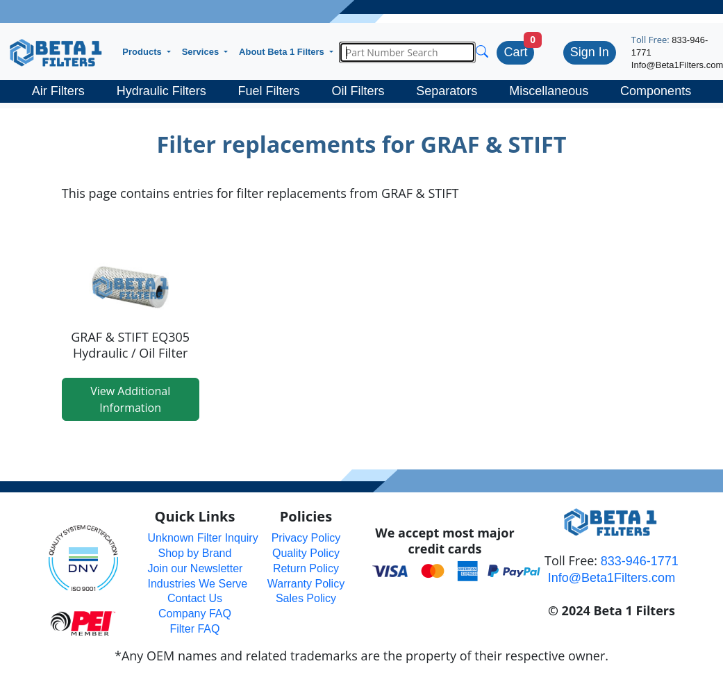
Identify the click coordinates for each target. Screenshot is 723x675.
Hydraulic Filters (161, 91)
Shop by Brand (195, 553)
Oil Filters (357, 91)
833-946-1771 (640, 561)
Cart (515, 52)
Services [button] (202, 52)
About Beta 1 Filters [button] (282, 52)
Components (655, 91)
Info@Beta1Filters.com (611, 578)
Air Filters (58, 91)
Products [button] (143, 52)
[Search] (407, 52)
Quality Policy (306, 553)
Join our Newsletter (194, 568)
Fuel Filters (269, 91)
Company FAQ (194, 613)
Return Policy (306, 568)
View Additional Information (130, 399)
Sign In (589, 52)
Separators (446, 91)
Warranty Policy (305, 584)
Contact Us (194, 598)
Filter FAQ (194, 629)
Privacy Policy (306, 538)
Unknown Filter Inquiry (202, 538)
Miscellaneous (548, 91)
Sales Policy (306, 598)
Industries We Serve (197, 584)
